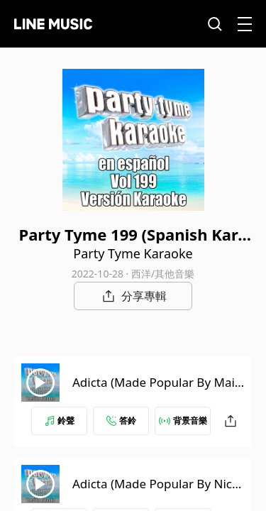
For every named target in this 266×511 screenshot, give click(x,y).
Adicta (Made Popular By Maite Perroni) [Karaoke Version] (155, 390)
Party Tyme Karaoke (132, 253)
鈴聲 (59, 420)
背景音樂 (183, 420)
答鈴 (121, 420)
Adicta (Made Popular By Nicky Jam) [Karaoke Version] (158, 492)
